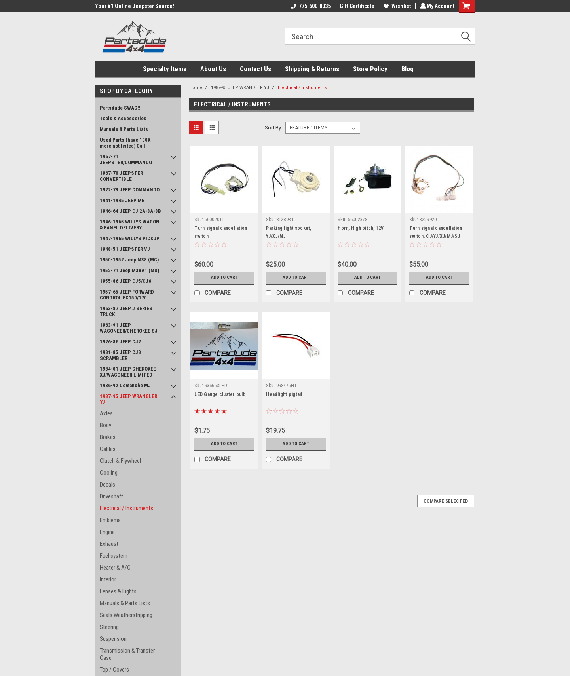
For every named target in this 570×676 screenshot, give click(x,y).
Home (195, 87)
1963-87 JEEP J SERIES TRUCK (126, 311)
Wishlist (396, 6)
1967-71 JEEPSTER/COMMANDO (126, 159)
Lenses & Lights (118, 591)
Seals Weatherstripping (126, 615)
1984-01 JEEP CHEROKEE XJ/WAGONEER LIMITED (128, 372)
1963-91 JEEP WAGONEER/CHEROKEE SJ (129, 328)
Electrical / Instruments (126, 508)
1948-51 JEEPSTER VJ (125, 249)
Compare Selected (446, 501)
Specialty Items (164, 69)
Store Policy (370, 69)
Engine (107, 532)
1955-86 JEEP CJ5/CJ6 (125, 281)
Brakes (108, 437)
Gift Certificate (355, 6)
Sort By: (273, 128)
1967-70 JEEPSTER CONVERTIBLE (121, 176)
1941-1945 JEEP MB (122, 200)
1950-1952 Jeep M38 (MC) (129, 260)
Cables (108, 449)
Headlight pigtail (284, 394)
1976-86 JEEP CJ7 (120, 342)
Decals (107, 484)
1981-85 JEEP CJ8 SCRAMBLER (120, 355)
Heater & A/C (115, 567)
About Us (213, 69)
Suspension (113, 638)
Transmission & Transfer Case (127, 654)
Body (105, 425)
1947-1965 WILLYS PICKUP (130, 238)
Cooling (109, 472)
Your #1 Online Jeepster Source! (134, 6)
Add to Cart (224, 278)
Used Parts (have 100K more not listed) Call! (125, 143)
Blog (407, 69)
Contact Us (255, 69)
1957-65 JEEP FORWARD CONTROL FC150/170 (127, 295)
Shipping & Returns (312, 69)
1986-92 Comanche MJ (125, 385)
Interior (108, 579)
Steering (109, 627)
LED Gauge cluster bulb (220, 394)
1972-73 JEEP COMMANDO (130, 190)
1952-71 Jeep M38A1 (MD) (129, 270)
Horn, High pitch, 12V (361, 228)
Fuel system (113, 555)
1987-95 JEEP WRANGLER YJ (128, 399)
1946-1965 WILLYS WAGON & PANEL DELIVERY (130, 225)
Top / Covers (114, 669)
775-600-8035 (309, 6)
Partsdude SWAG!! (120, 108)
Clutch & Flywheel (120, 460)
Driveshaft (111, 496)
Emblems (110, 520)
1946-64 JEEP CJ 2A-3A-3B (130, 211)
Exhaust (109, 543)
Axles (106, 413)
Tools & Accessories (123, 118)
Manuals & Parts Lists (124, 129)
